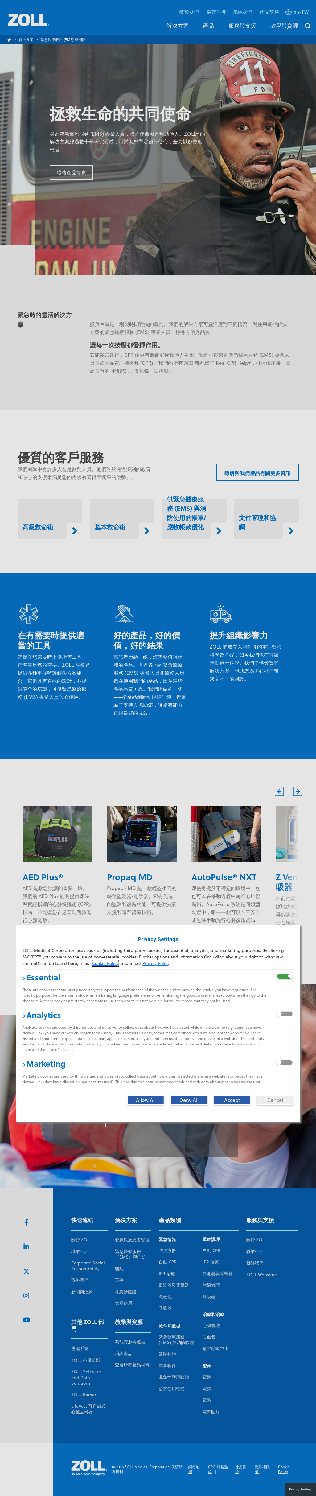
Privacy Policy (155, 963)
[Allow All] (145, 1100)
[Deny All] (188, 1100)
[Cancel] (275, 1100)
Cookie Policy (105, 963)
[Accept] (232, 1100)
